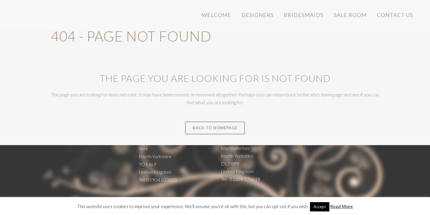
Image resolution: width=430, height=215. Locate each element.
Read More (341, 206)
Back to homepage (215, 127)
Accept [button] (320, 206)
